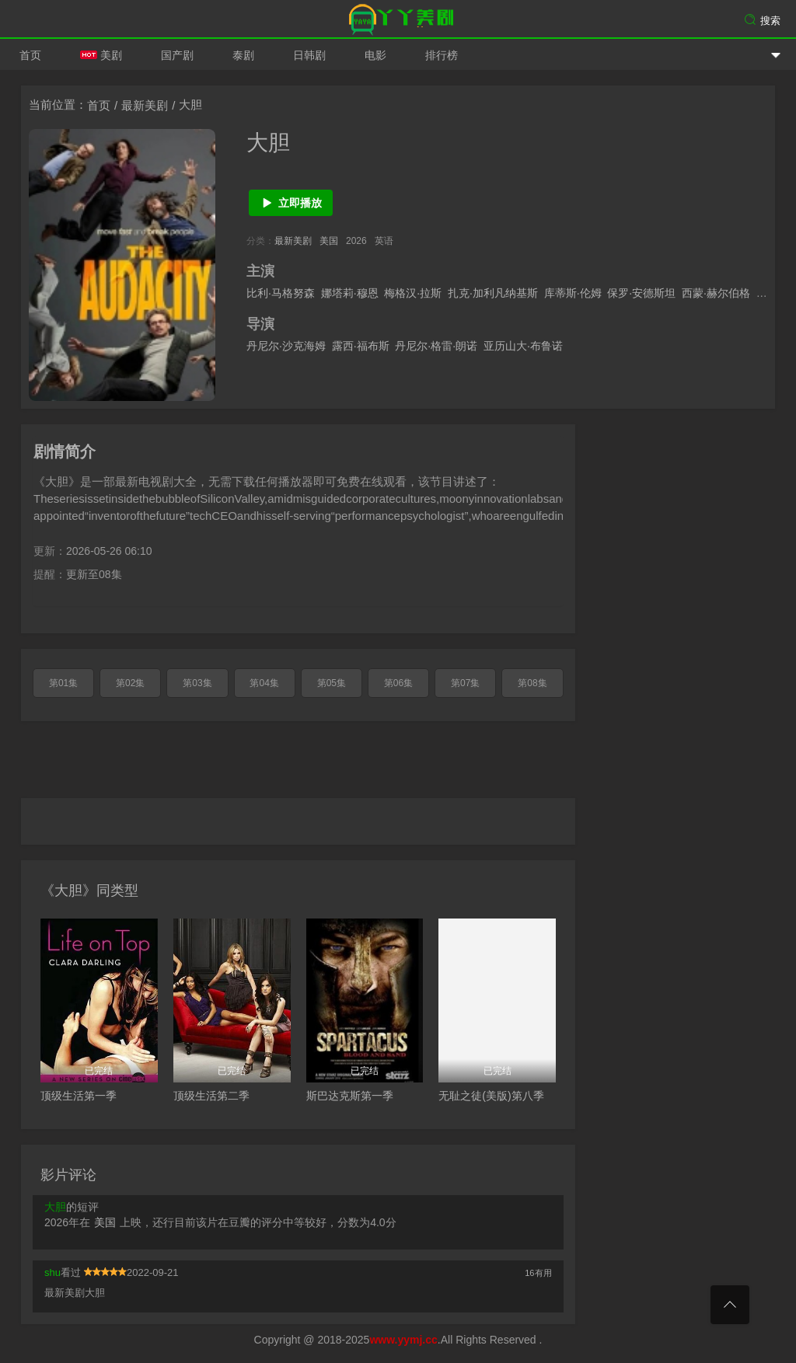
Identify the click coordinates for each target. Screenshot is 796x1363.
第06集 (398, 683)
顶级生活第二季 (211, 1095)
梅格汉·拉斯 (413, 293)
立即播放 (291, 203)
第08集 (532, 683)
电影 (375, 55)
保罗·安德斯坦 (641, 293)
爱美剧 (398, 19)
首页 (30, 55)
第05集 (331, 683)
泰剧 (243, 55)
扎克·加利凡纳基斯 (493, 293)
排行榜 (441, 55)
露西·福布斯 (360, 346)
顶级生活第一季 (78, 1095)
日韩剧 (309, 55)
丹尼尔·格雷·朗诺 (436, 346)
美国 (328, 240)
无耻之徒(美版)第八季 (490, 1095)
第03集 (197, 683)
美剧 (101, 55)
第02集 (130, 683)
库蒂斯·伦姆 (573, 293)
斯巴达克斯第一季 (349, 1095)
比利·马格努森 (280, 293)
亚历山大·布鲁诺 (523, 346)
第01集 (63, 683)
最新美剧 (144, 105)
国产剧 (177, 55)
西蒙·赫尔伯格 (716, 293)
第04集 (264, 683)
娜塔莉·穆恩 (350, 293)
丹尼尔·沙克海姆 (286, 346)
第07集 (465, 683)
